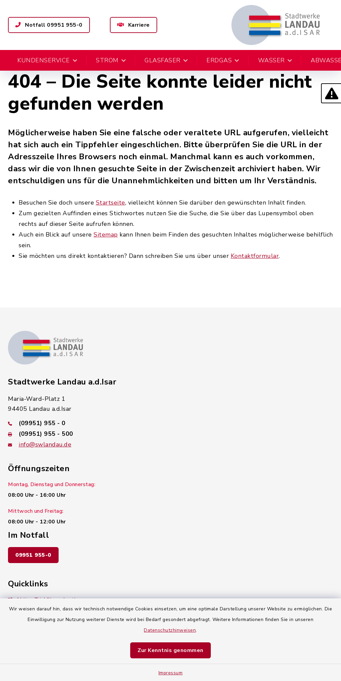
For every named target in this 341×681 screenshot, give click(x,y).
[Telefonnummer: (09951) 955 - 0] (170, 423)
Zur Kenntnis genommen (170, 650)
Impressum (171, 673)
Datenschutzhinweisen (170, 630)
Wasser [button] (275, 60)
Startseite (110, 203)
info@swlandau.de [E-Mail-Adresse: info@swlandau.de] (45, 444)
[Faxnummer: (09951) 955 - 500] (170, 434)
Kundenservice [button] (47, 60)
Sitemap (106, 235)
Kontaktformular (255, 256)
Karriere (133, 25)
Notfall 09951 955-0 (49, 25)
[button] (331, 93)
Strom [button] (111, 60)
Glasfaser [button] (166, 60)
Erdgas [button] (222, 60)
